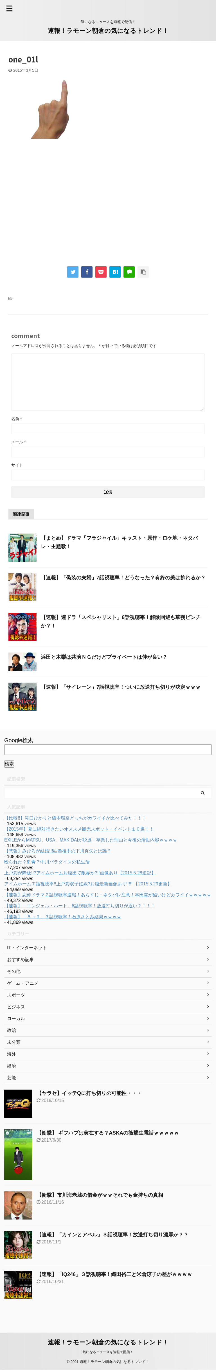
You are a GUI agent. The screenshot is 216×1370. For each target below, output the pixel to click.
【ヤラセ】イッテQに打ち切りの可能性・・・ (89, 1093)
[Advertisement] (55, 206)
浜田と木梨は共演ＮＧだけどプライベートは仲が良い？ (104, 657)
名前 (16, 419)
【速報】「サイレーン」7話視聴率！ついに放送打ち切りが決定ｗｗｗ (121, 687)
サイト (17, 465)
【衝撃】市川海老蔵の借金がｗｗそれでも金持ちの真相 (100, 1195)
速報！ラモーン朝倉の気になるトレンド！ (108, 30)
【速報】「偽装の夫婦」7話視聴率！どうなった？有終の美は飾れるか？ (123, 578)
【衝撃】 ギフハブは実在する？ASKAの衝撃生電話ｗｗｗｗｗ (108, 1133)
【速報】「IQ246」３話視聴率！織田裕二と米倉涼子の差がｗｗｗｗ (114, 1274)
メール (18, 442)
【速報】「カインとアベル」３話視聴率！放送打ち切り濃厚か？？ (112, 1235)
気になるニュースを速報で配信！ (108, 1352)
